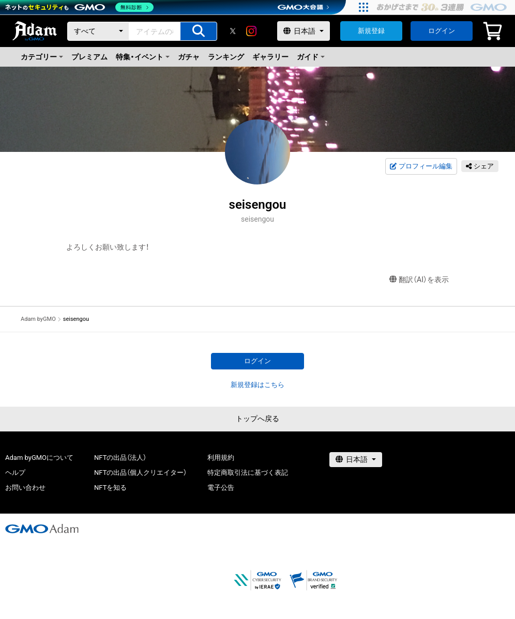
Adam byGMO (38, 319)
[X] (233, 31)
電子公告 (220, 487)
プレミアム (89, 57)
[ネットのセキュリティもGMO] (79, 7)
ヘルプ (15, 472)
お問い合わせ (25, 487)
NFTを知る (110, 487)
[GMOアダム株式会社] (42, 528)
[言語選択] (303, 31)
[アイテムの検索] (198, 31)
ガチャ (189, 57)
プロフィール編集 (421, 166)
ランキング (226, 56)
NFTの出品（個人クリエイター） (140, 472)
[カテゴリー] (98, 31)
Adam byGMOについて (39, 457)
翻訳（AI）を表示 (419, 279)
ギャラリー (270, 56)
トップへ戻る (257, 418)
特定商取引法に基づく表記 (247, 472)
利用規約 (220, 457)
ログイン (441, 31)
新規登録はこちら (257, 385)
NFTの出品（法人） (120, 457)
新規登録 (371, 31)
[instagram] (251, 31)
